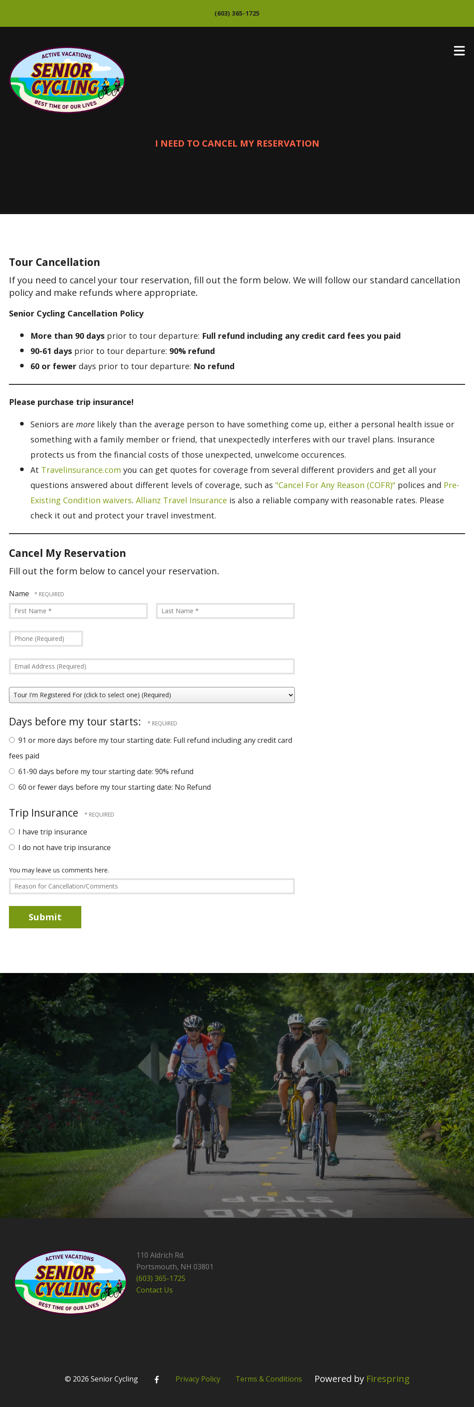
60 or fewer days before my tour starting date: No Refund (110, 787)
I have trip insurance (48, 832)
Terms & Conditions (268, 1379)
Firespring (388, 1379)
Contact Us (154, 1290)
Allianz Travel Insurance (181, 500)
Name (20, 593)
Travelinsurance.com (81, 469)
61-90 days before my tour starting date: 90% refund (101, 771)
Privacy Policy (198, 1379)
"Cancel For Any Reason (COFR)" (335, 485)
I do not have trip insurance (60, 847)
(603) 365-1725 (237, 13)
